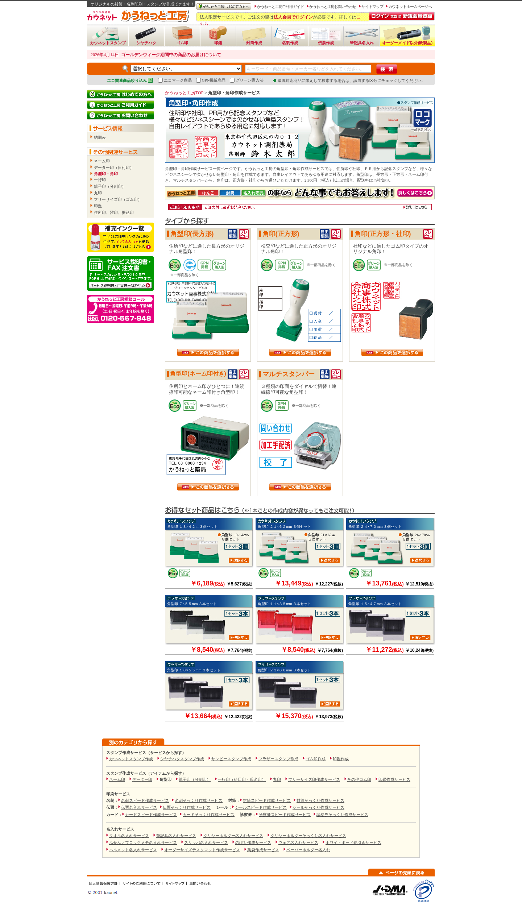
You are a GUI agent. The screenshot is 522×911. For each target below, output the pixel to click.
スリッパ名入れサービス (206, 842)
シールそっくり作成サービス (318, 807)
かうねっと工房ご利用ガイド (280, 6)
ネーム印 (102, 161)
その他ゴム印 (359, 779)
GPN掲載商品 (211, 80)
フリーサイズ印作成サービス (314, 779)
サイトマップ (372, 6)
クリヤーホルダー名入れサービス (233, 835)
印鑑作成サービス (394, 779)
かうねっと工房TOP (184, 92)
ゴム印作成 (316, 759)
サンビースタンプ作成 (231, 759)
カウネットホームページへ (409, 6)
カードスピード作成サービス (151, 814)
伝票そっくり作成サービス (187, 807)
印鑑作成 (341, 759)
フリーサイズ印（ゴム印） (118, 199)
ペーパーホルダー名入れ (308, 850)
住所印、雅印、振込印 (114, 212)
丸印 (98, 193)
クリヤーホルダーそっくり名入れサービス (308, 835)
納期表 (100, 137)
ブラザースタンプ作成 (278, 759)
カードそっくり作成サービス (209, 814)
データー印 (142, 779)
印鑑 (98, 206)
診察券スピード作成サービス (285, 814)
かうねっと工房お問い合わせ (332, 6)
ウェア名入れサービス (298, 842)
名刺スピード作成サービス (145, 800)
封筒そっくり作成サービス (320, 800)
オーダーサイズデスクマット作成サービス (202, 850)
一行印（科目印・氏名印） (242, 779)
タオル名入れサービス (129, 835)
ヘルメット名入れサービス (133, 850)
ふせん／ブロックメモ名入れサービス (143, 842)
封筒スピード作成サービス (267, 800)
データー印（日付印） (114, 167)
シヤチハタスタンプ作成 (182, 759)
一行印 (100, 180)
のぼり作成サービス (253, 842)
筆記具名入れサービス (176, 835)
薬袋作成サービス (263, 850)
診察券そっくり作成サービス (342, 814)
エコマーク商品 (175, 80)
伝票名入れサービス (139, 807)
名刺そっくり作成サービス (199, 800)
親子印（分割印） (110, 186)
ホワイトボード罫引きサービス (353, 842)
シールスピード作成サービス (261, 807)
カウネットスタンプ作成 (131, 759)
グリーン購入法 (247, 80)
